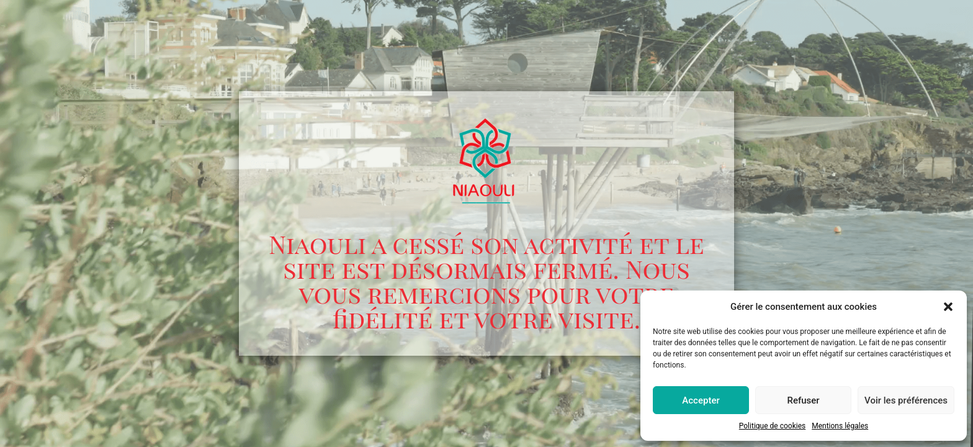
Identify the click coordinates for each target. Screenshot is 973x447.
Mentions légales (840, 426)
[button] (948, 306)
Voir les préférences (906, 400)
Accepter (700, 400)
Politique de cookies (772, 426)
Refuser (803, 400)
